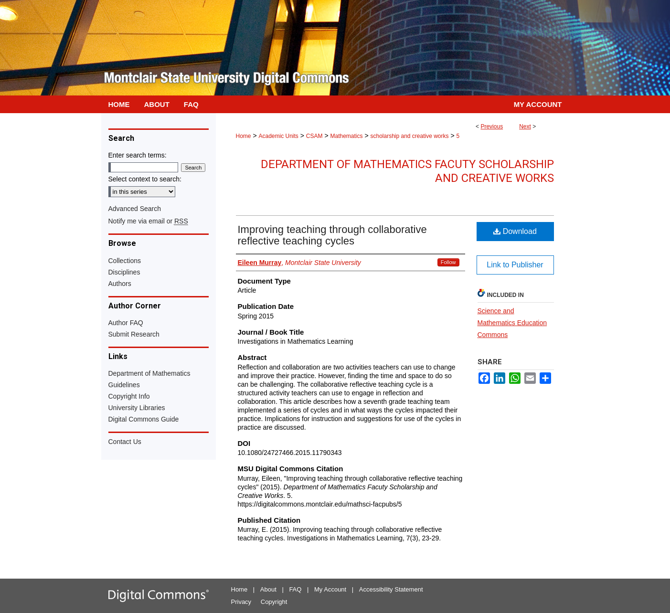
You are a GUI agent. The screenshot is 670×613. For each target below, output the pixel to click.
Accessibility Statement (391, 589)
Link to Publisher (515, 265)
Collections (124, 260)
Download (515, 231)
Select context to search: (144, 179)
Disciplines (124, 272)
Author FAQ (125, 323)
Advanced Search (134, 208)
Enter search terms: (137, 155)
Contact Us (124, 441)
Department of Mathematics (149, 373)
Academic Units (278, 136)
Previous (491, 126)
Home (243, 136)
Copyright (274, 601)
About (268, 589)
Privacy (241, 601)
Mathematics (346, 136)
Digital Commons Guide (143, 419)
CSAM (314, 136)
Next (525, 126)
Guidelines (124, 385)
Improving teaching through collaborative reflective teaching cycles (332, 235)
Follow (448, 262)
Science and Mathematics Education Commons (512, 322)
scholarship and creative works (409, 136)
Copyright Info (129, 396)
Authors (119, 283)
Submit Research (134, 334)
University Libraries (136, 408)
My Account (330, 589)
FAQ (295, 589)
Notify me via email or (148, 221)
